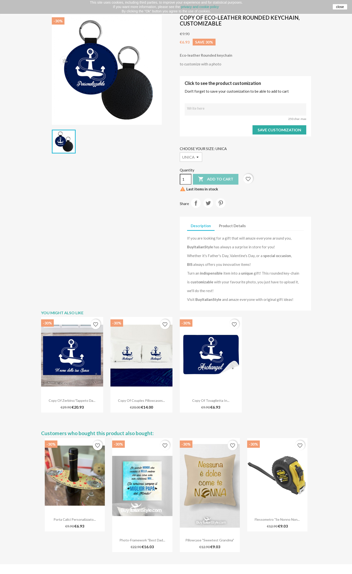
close (340, 7)
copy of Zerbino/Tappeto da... (72, 400)
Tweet (208, 203)
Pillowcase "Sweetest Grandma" (209, 540)
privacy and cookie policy (200, 7)
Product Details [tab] (232, 226)
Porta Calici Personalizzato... (75, 519)
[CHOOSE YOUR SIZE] (191, 157)
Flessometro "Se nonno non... (277, 519)
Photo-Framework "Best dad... (142, 540)
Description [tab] (201, 226)
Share (196, 203)
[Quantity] (185, 179)
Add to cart (215, 179)
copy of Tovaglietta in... (210, 400)
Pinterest (221, 203)
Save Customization (279, 129)
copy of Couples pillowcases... (141, 400)
